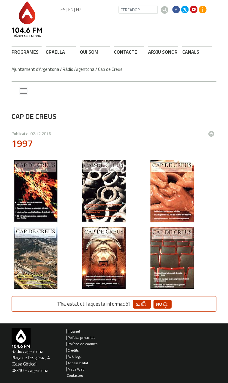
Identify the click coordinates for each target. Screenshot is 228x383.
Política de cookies (82, 344)
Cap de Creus (110, 69)
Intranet (74, 331)
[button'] (142, 304)
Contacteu (75, 375)
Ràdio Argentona (78, 69)
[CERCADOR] (138, 10)
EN (70, 9)
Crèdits (73, 350)
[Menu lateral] (24, 91)
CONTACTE (125, 51)
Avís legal (75, 356)
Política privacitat (81, 337)
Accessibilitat (78, 363)
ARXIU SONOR (163, 51)
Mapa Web (76, 369)
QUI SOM (89, 51)
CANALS (190, 51)
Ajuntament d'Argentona (35, 69)
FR (78, 9)
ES (63, 9)
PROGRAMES (25, 51)
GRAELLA (55, 51)
